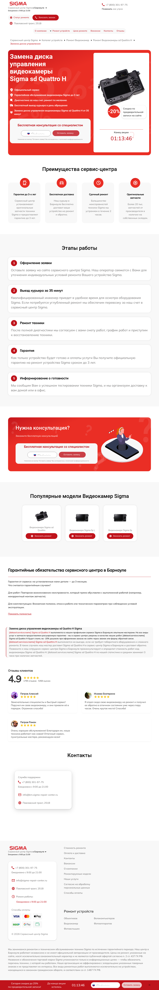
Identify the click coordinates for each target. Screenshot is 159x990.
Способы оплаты (73, 892)
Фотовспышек (72, 928)
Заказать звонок (45, 17)
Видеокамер (71, 923)
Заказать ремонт (41, 536)
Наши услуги (71, 879)
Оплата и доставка (74, 853)
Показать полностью (19, 613)
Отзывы (120, 31)
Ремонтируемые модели (77, 873)
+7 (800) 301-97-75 (117, 4)
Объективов (70, 918)
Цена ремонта (80, 31)
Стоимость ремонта (75, 847)
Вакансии (95, 31)
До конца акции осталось (56, 985)
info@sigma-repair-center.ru (29, 880)
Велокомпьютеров (104, 918)
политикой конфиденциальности (71, 139)
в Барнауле (40, 7)
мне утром (112, 9)
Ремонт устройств (61, 31)
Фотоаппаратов (103, 923)
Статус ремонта (19, 17)
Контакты (108, 31)
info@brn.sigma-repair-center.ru (38, 794)
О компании (40, 31)
